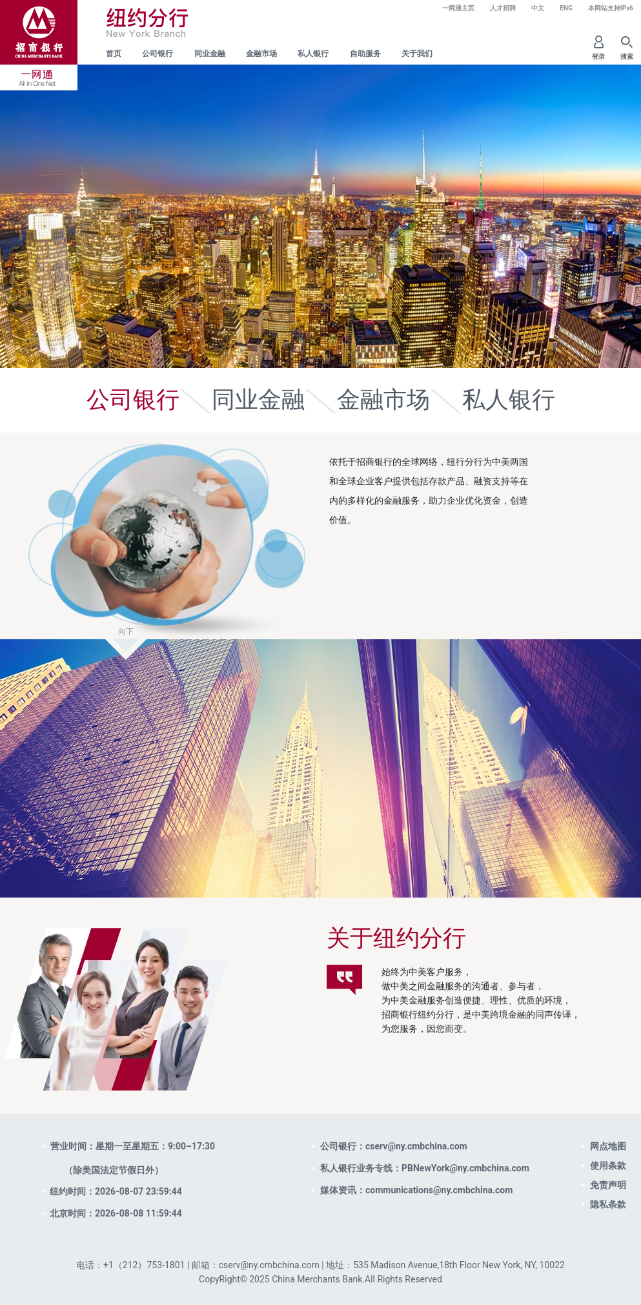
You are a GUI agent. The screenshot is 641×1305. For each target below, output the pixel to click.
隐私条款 (608, 1204)
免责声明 (608, 1185)
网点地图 (608, 1146)
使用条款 (608, 1165)
